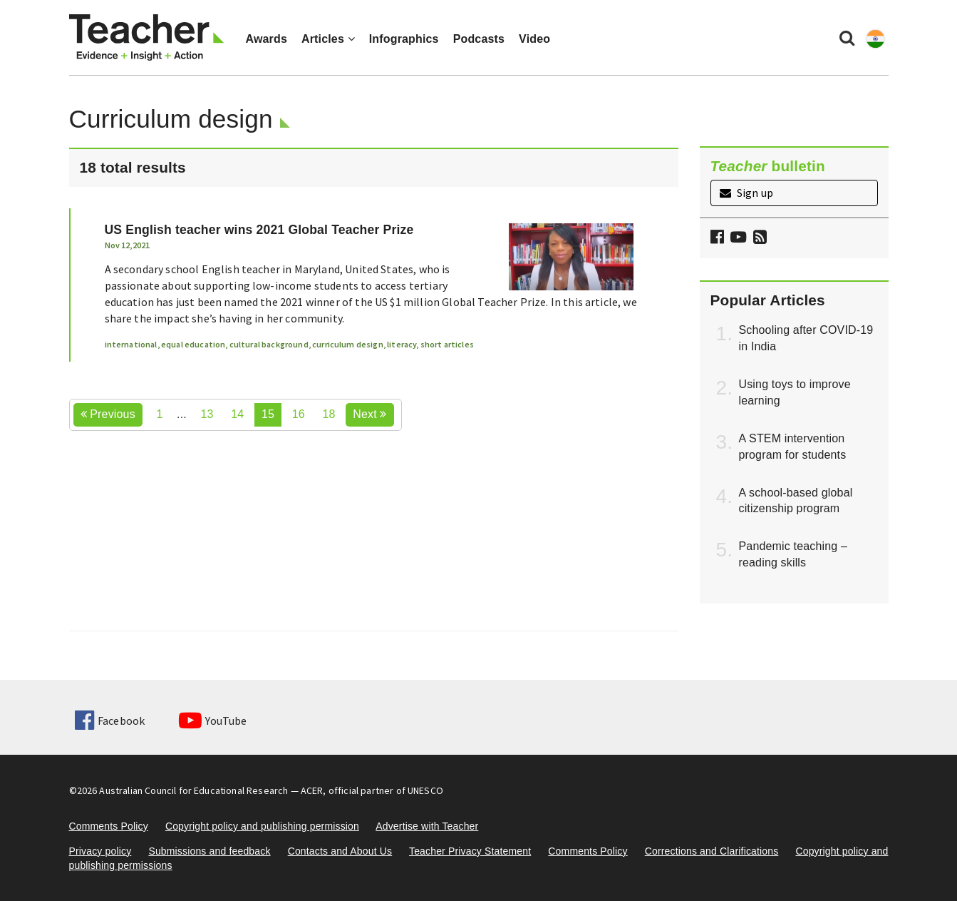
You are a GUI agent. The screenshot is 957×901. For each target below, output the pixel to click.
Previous (108, 414)
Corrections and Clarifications (712, 851)
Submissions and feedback (209, 851)
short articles (447, 344)
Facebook (110, 720)
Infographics (404, 39)
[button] (758, 239)
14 (237, 414)
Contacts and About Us (340, 851)
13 (207, 414)
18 (328, 414)
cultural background (269, 344)
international (131, 344)
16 (298, 414)
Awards (266, 39)
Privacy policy (100, 851)
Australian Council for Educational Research (193, 790)
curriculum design (347, 344)
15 (268, 414)
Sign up (746, 192)
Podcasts (479, 39)
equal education (193, 344)
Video (534, 39)
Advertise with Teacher (427, 826)
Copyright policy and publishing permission (262, 826)
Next (369, 414)
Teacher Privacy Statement (470, 851)
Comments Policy (108, 826)
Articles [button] (328, 39)
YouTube (213, 720)
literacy (401, 344)
